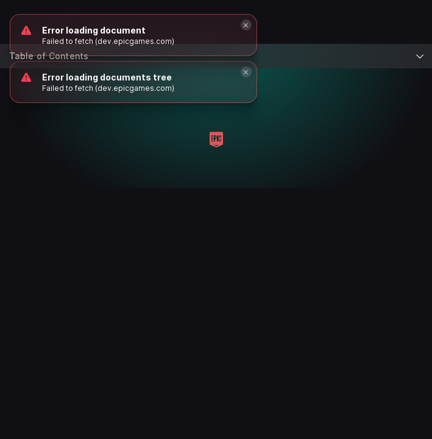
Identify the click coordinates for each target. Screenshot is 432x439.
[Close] (246, 71)
